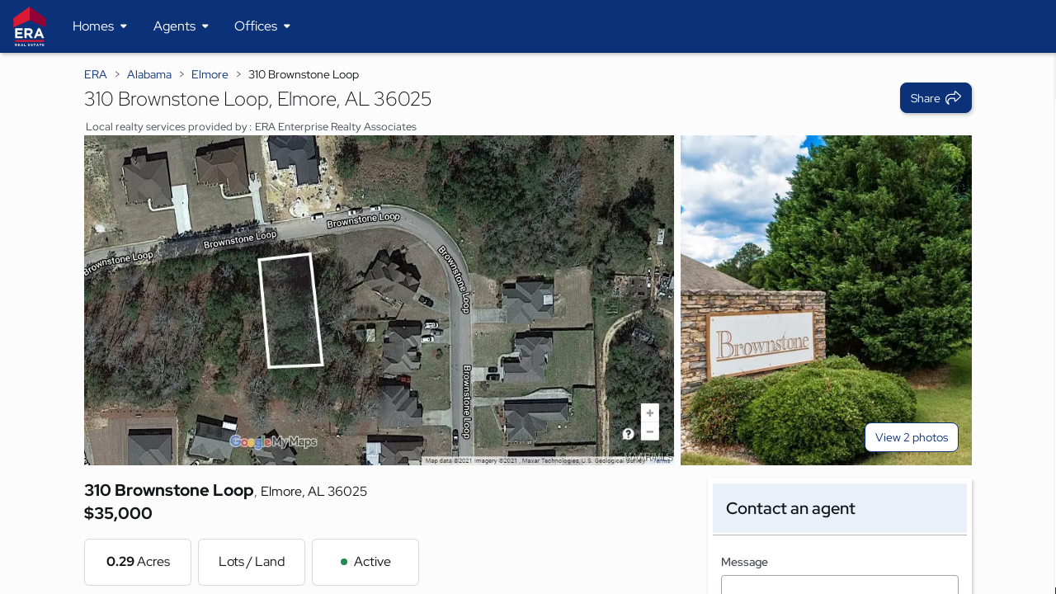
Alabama (149, 74)
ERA (95, 74)
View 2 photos (911, 437)
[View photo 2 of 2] (826, 300)
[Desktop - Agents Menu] (181, 26)
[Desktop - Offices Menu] (262, 26)
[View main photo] (378, 300)
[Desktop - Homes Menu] (100, 26)
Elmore (210, 74)
